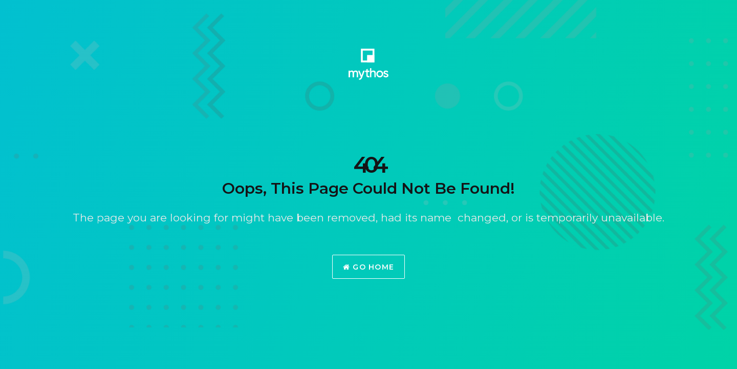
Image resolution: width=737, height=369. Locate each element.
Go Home (369, 267)
